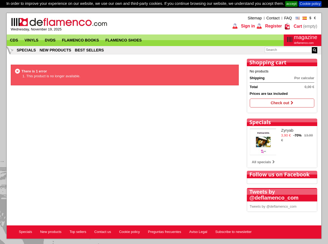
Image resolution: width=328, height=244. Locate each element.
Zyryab (287, 130)
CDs (14, 40)
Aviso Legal (198, 232)
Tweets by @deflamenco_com (273, 206)
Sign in (247, 26)
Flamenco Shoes (123, 40)
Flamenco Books (80, 40)
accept (291, 4)
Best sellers (89, 50)
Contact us (102, 232)
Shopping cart (268, 62)
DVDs (50, 40)
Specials (26, 50)
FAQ (288, 18)
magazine (305, 39)
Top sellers (78, 232)
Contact (273, 18)
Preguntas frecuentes (164, 232)
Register (273, 26)
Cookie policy (310, 4)
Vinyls (31, 40)
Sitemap (255, 18)
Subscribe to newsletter (233, 232)
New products (55, 50)
